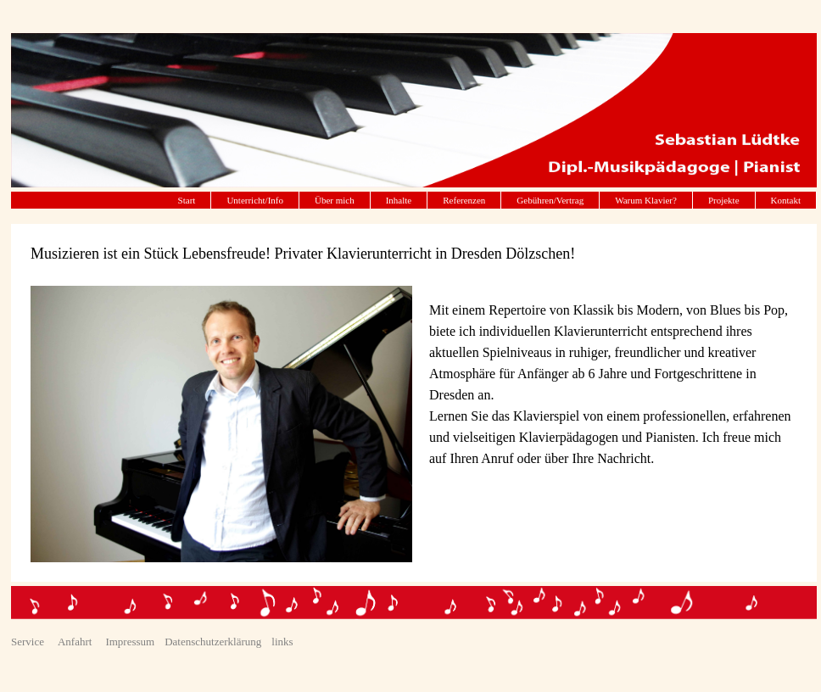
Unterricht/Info (254, 200)
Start (187, 200)
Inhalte (399, 200)
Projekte (724, 200)
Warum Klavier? (646, 200)
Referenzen (464, 200)
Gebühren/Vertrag (550, 200)
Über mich (335, 200)
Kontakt (786, 200)
